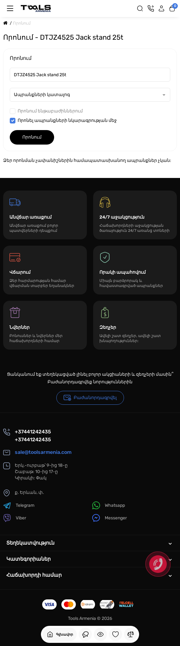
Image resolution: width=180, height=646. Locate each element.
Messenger (109, 518)
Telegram (18, 505)
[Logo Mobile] (35, 8)
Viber (14, 518)
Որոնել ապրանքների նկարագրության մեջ (63, 120)
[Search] (140, 8)
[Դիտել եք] (85, 634)
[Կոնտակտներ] (150, 8)
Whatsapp (108, 505)
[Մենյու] (10, 8)
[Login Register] (161, 8)
